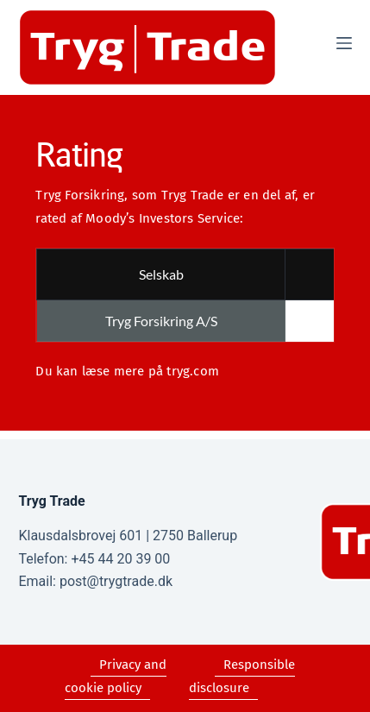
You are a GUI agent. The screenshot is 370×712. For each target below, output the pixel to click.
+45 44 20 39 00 (120, 559)
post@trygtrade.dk (116, 581)
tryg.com (192, 371)
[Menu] (344, 43)
